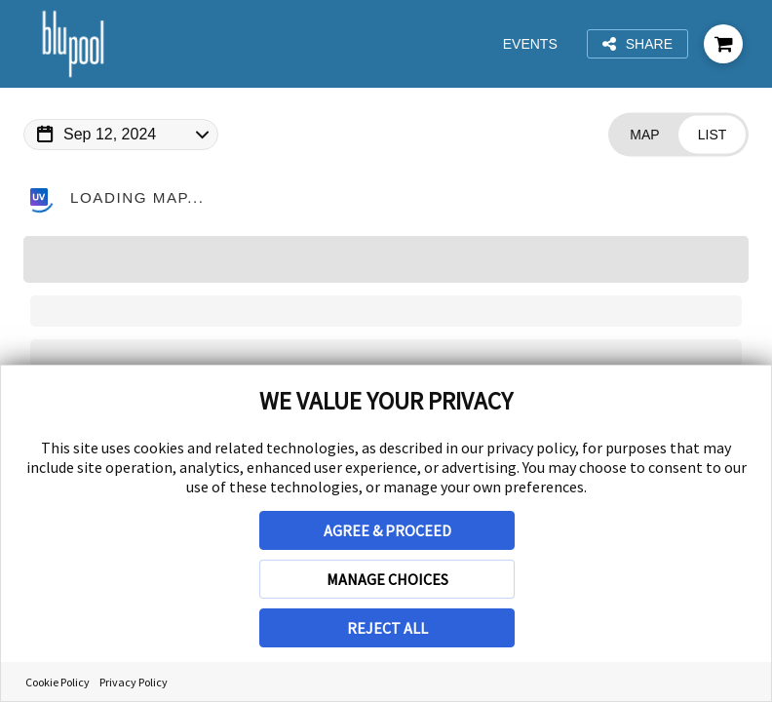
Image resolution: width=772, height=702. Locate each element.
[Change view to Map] (644, 135)
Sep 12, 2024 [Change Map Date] (109, 134)
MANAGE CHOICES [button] (387, 579)
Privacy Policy (133, 682)
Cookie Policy (57, 682)
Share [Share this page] (637, 44)
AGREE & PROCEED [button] (387, 530)
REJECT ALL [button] (387, 628)
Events (532, 44)
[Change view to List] (712, 135)
